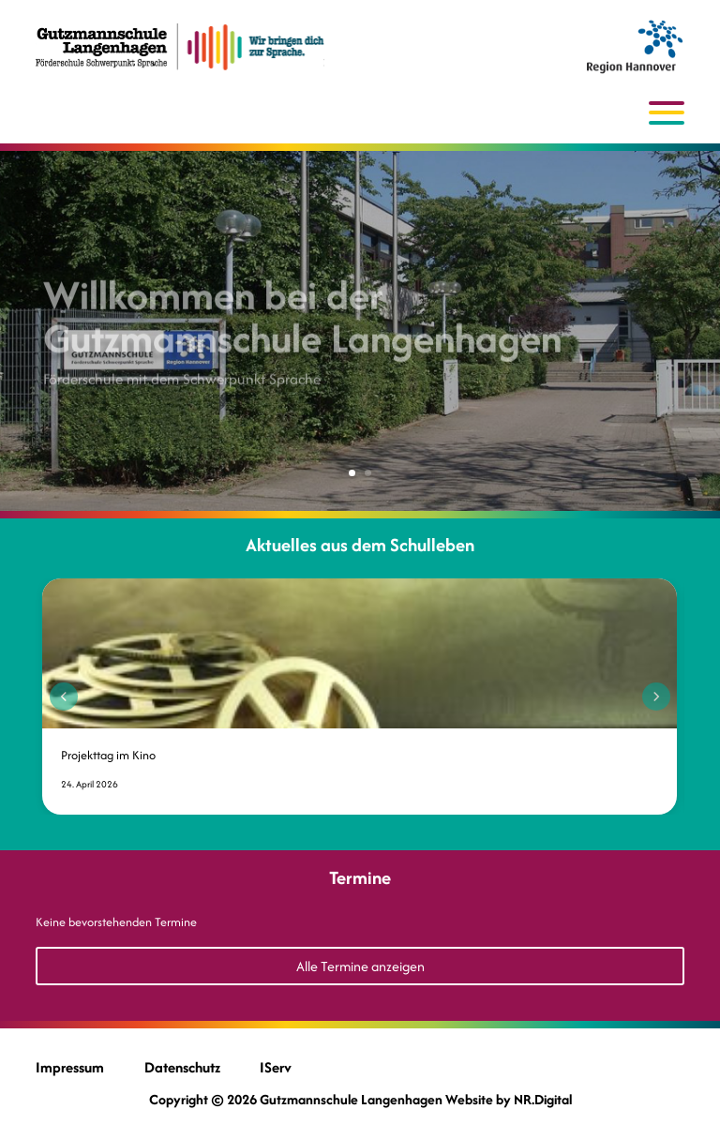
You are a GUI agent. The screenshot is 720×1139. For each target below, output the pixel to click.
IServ (276, 1067)
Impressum (70, 1067)
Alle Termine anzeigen (360, 966)
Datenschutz (182, 1067)
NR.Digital (543, 1099)
